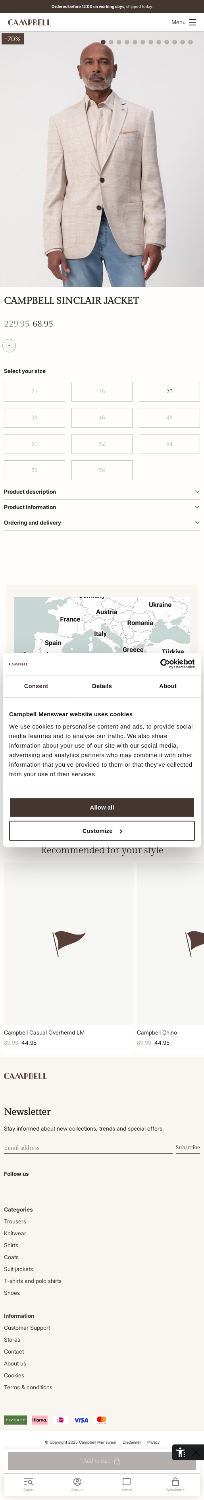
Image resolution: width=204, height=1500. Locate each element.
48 (169, 418)
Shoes (12, 1292)
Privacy (153, 1442)
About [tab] (168, 686)
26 (102, 391)
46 (102, 418)
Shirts (11, 1245)
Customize (102, 830)
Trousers (15, 1221)
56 (34, 470)
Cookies (14, 1375)
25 (34, 391)
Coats (11, 1257)
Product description (102, 491)
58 (102, 470)
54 (169, 444)
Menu (183, 22)
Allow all (102, 807)
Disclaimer (132, 1442)
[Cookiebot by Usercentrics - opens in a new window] (160, 664)
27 (169, 391)
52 (102, 444)
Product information (102, 507)
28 (34, 418)
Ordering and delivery (102, 522)
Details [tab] (102, 686)
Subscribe (188, 1147)
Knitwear (15, 1233)
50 (34, 444)
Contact (14, 1351)
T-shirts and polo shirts (33, 1280)
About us (15, 1363)
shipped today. (103, 6)
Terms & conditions (28, 1387)
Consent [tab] (36, 686)
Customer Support (27, 1327)
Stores (12, 1339)
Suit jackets (18, 1268)
